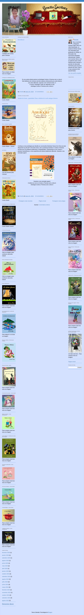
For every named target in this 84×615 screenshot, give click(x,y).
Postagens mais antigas (58, 201)
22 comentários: (39, 91)
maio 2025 (5, 566)
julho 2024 (5, 582)
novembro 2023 (6, 592)
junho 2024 (5, 584)
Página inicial (42, 201)
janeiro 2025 (5, 571)
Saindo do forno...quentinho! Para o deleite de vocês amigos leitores (38, 98)
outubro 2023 (5, 595)
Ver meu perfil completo (74, 73)
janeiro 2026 (5, 555)
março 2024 (5, 587)
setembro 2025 (6, 558)
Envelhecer (21, 39)
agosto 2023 (5, 600)
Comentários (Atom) (44, 204)
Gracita (76, 39)
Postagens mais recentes (25, 201)
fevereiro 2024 (6, 589)
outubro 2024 (5, 574)
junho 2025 (5, 563)
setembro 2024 (6, 576)
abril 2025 (4, 568)
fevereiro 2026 (6, 552)
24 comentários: (39, 196)
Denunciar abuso (8, 604)
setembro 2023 (6, 597)
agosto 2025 (5, 560)
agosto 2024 (5, 579)
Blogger (50, 612)
